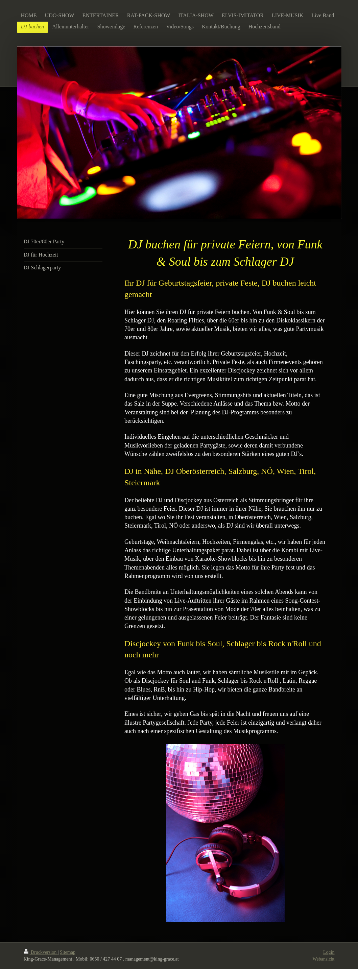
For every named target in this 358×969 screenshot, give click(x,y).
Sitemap (67, 952)
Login (328, 952)
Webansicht (324, 959)
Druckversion (41, 952)
